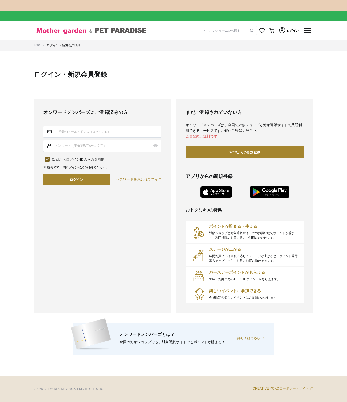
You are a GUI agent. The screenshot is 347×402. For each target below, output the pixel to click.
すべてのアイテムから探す (221, 30)
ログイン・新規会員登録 (63, 45)
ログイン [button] (76, 180)
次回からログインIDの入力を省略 (78, 159)
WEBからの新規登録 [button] (245, 152)
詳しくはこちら (248, 338)
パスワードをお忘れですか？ (139, 179)
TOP (37, 45)
